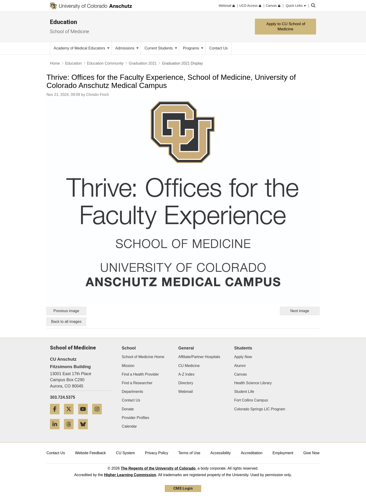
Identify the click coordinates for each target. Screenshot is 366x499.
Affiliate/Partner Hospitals (199, 357)
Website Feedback (90, 453)
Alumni (240, 366)
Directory (185, 383)
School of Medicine (69, 31)
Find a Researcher (137, 383)
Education (63, 21)
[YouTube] (84, 416)
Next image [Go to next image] (299, 311)
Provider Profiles (135, 418)
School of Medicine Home (143, 357)
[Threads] (70, 431)
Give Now (311, 453)
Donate (128, 409)
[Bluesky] (84, 431)
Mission (128, 366)
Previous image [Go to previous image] (66, 311)
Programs (193, 48)
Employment (282, 453)
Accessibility (220, 453)
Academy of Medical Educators (81, 48)
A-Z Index (186, 374)
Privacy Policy (156, 453)
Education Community (105, 63)
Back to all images (66, 322)
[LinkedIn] (56, 431)
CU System (125, 453)
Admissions (127, 48)
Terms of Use (189, 453)
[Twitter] (70, 416)
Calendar (129, 426)
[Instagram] (98, 416)
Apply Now (243, 357)
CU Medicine (189, 366)
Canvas (240, 374)
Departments (132, 392)
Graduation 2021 (143, 63)
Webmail (185, 392)
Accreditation (252, 453)
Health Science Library (253, 383)
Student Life (244, 392)
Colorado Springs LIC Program (259, 409)
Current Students (160, 48)
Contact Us (131, 400)
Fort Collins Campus (251, 400)
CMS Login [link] (183, 488)
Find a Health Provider (140, 374)
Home (55, 63)
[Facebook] (56, 416)
